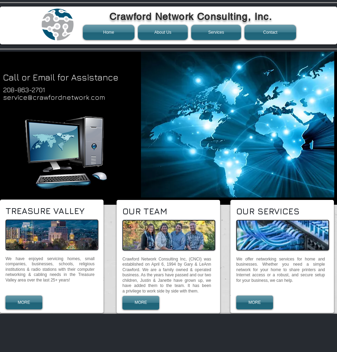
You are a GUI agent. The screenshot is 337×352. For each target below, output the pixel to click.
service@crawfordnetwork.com (54, 97)
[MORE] (24, 302)
